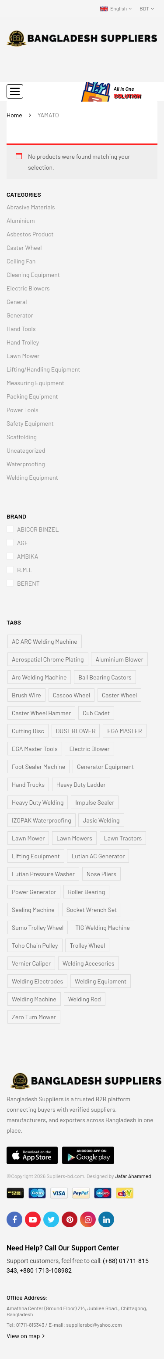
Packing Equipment (32, 396)
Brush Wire (26, 695)
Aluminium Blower (119, 659)
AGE (22, 542)
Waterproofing (26, 464)
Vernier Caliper (31, 963)
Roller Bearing (86, 891)
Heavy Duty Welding (37, 802)
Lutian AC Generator (98, 856)
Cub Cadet (96, 713)
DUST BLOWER (76, 730)
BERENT (28, 583)
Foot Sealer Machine (38, 766)
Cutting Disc (28, 730)
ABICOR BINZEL (38, 529)
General (17, 301)
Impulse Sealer (94, 802)
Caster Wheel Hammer (41, 713)
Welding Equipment (32, 477)
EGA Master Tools (35, 748)
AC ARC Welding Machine (44, 641)
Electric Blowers (28, 288)
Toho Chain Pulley (35, 945)
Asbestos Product (30, 234)
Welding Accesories (89, 963)
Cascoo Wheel (71, 695)
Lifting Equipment (36, 856)
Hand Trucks (28, 784)
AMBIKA (27, 556)
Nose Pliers (101, 874)
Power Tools (22, 409)
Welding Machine (34, 999)
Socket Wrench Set (91, 909)
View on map (26, 1335)
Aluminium (21, 220)
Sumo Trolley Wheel (37, 927)
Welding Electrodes (37, 981)
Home (14, 115)
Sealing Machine (33, 909)
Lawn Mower (23, 355)
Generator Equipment (105, 766)
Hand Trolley (23, 342)
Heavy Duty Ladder (81, 784)
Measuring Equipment (35, 382)
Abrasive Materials (31, 207)
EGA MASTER (124, 730)
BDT (144, 8)
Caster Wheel (24, 247)
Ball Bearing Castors (105, 677)
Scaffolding (22, 436)
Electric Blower (89, 748)
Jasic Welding (101, 820)
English (113, 8)
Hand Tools (21, 328)
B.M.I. (24, 570)
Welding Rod (84, 999)
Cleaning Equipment (33, 274)
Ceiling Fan (21, 261)
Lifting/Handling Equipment (43, 369)
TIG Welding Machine (102, 927)
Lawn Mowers (74, 838)
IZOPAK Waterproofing (41, 820)
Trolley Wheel (87, 945)
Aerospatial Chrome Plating (48, 659)
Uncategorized (26, 450)
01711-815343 (30, 1324)
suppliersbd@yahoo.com (94, 1324)
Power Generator (34, 891)
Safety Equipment (30, 423)
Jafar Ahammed (133, 1176)
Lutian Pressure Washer (43, 874)
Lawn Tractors (123, 838)
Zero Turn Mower (34, 1017)
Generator (20, 315)
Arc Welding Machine (39, 677)
